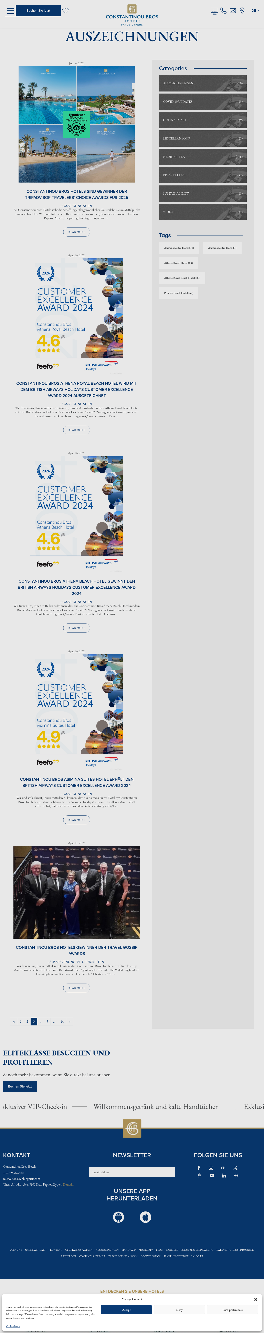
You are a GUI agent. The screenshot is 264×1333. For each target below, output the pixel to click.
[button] (256, 1299)
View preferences (232, 1310)
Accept (126, 1310)
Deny (179, 1310)
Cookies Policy (13, 1326)
